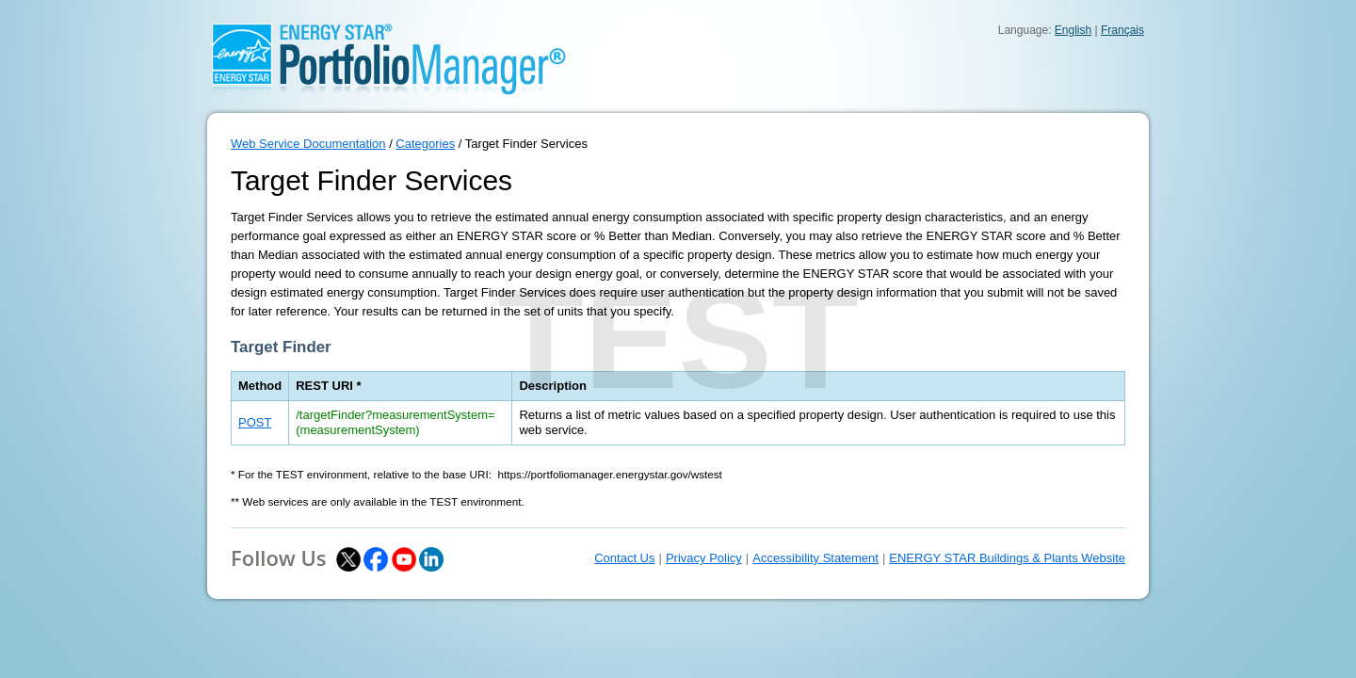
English (1073, 30)
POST (254, 422)
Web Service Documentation (308, 144)
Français (1122, 30)
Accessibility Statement (815, 558)
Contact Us (624, 558)
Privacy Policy (704, 558)
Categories (425, 144)
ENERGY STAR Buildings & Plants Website (1007, 558)
